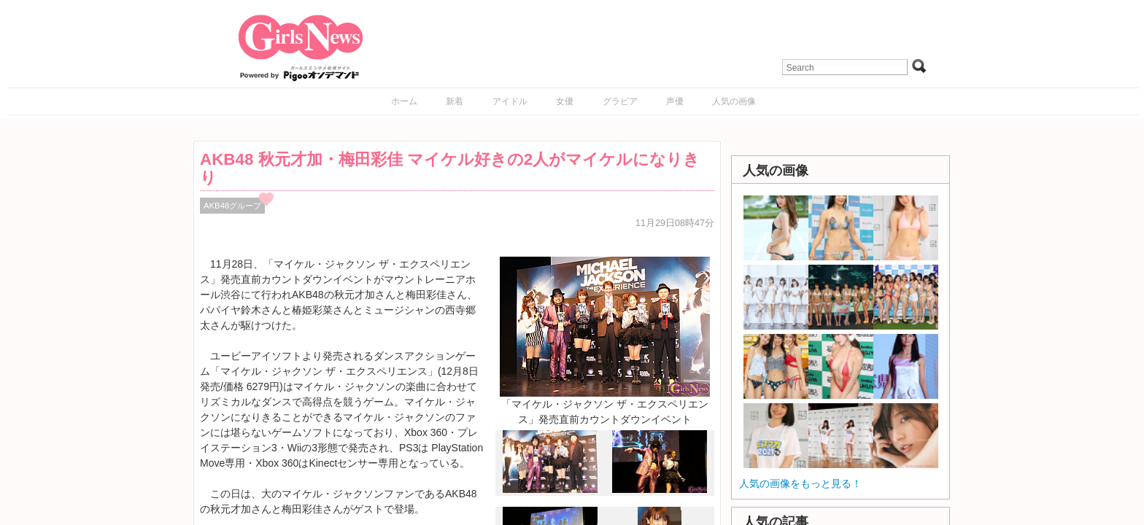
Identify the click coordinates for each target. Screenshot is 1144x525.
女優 (564, 101)
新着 (454, 101)
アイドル (509, 101)
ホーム (404, 101)
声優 (675, 101)
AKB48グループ (232, 205)
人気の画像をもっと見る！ (800, 483)
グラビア (620, 101)
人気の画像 (734, 101)
